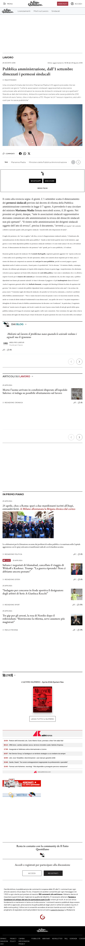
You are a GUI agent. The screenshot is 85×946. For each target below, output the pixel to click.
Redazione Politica (12, 554)
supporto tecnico (57, 910)
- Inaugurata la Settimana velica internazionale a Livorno (25, 749)
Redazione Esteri (11, 579)
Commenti (9, 154)
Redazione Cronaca (13, 403)
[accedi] (76, 3)
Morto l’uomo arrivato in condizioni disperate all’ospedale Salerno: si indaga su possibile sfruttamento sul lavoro (35, 391)
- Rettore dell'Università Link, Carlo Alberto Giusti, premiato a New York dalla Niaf (33, 741)
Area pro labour (16, 342)
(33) (79, 605)
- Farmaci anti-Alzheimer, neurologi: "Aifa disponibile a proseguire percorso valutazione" (36, 766)
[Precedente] (71, 362)
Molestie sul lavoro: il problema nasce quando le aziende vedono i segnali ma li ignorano (42, 335)
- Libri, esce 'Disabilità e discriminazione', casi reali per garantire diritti (29, 758)
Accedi (32, 873)
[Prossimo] (79, 362)
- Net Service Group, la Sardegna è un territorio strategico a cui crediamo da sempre (34, 754)
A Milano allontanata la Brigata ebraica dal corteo (47, 509)
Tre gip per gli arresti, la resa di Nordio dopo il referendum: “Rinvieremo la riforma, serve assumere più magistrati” (34, 619)
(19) (79, 630)
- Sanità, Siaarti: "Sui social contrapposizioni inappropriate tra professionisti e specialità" (36, 762)
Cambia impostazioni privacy (24, 941)
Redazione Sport (11, 605)
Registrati (53, 873)
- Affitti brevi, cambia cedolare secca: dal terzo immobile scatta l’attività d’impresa (33, 745)
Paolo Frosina (10, 630)
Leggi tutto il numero (42, 719)
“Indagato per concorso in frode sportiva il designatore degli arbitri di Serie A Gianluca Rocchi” (33, 591)
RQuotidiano (9, 80)
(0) (9, 350)
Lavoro (8, 57)
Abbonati (62, 4)
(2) (80, 403)
